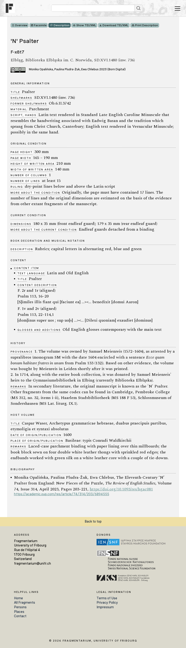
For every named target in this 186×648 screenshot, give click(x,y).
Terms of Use (107, 598)
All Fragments (24, 602)
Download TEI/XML (115, 25)
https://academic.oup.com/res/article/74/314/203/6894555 (61, 494)
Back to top (93, 521)
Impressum (105, 607)
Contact (20, 616)
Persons (20, 607)
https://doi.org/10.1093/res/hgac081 (121, 489)
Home (18, 598)
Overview (21, 25)
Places (19, 612)
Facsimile (40, 25)
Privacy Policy (107, 602)
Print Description (146, 25)
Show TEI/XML (86, 25)
